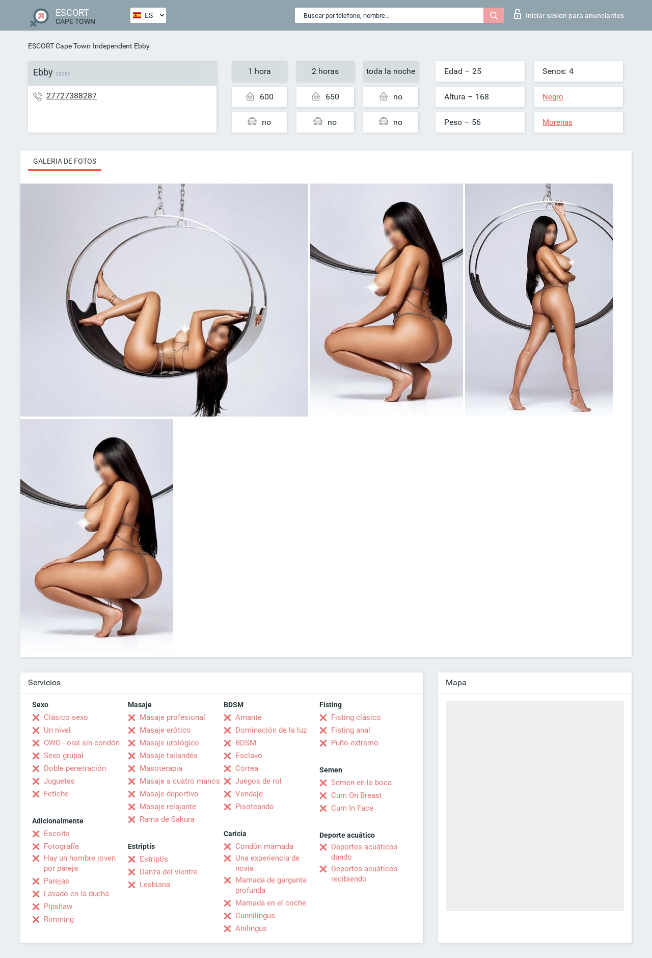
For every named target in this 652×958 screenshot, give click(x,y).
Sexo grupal (64, 755)
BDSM (245, 742)
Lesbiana (155, 884)
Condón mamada (264, 846)
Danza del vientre (169, 871)
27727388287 (71, 95)
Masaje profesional (172, 717)
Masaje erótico (165, 730)
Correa (246, 768)
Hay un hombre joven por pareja (80, 863)
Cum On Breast (356, 795)
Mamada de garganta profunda (271, 885)
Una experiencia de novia (267, 863)
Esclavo (248, 755)
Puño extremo (354, 742)
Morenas (557, 122)
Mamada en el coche (270, 903)
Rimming (59, 919)
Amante (248, 717)
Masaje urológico (169, 742)
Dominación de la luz (271, 730)
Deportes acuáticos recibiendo (364, 874)
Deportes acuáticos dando (364, 852)
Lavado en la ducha (76, 893)
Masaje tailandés (169, 755)
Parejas (56, 881)
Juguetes (59, 781)
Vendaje (249, 793)
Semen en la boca (361, 782)
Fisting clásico (356, 717)
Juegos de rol (258, 781)
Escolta (57, 833)
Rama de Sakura (167, 819)
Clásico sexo (66, 717)
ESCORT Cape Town (59, 46)
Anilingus (251, 928)
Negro (552, 96)
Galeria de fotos (64, 161)
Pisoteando (254, 806)
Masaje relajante (168, 806)
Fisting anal (350, 730)
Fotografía (61, 846)
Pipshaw (58, 906)
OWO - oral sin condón (82, 742)
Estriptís (154, 859)
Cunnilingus (255, 915)
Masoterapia (161, 768)
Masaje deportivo (169, 793)
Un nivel (57, 730)
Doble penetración (75, 768)
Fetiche (56, 793)
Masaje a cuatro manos (180, 781)
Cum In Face (352, 808)
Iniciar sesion (569, 13)
